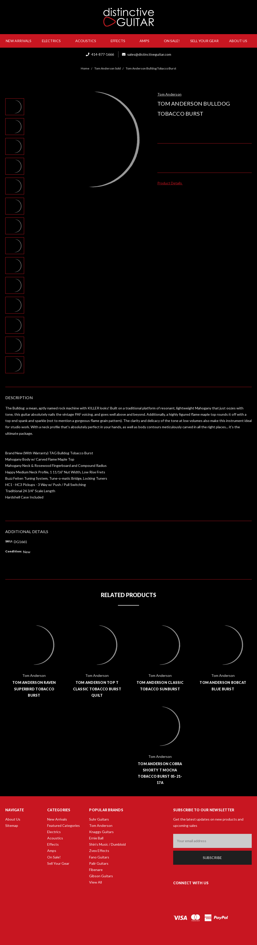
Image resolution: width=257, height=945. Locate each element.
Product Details (171, 183)
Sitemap (11, 825)
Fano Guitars (99, 857)
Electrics (53, 41)
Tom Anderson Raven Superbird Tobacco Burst (34, 688)
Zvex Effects (99, 850)
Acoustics (87, 41)
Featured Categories (63, 825)
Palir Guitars (98, 863)
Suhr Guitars (99, 819)
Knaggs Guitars (101, 832)
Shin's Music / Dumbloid (107, 844)
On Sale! (172, 41)
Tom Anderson (100, 825)
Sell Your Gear (204, 41)
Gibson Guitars (101, 876)
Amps (146, 41)
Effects (120, 41)
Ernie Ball (96, 838)
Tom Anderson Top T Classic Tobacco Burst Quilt (97, 688)
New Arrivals (18, 41)
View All (95, 882)
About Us (240, 41)
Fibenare (96, 869)
